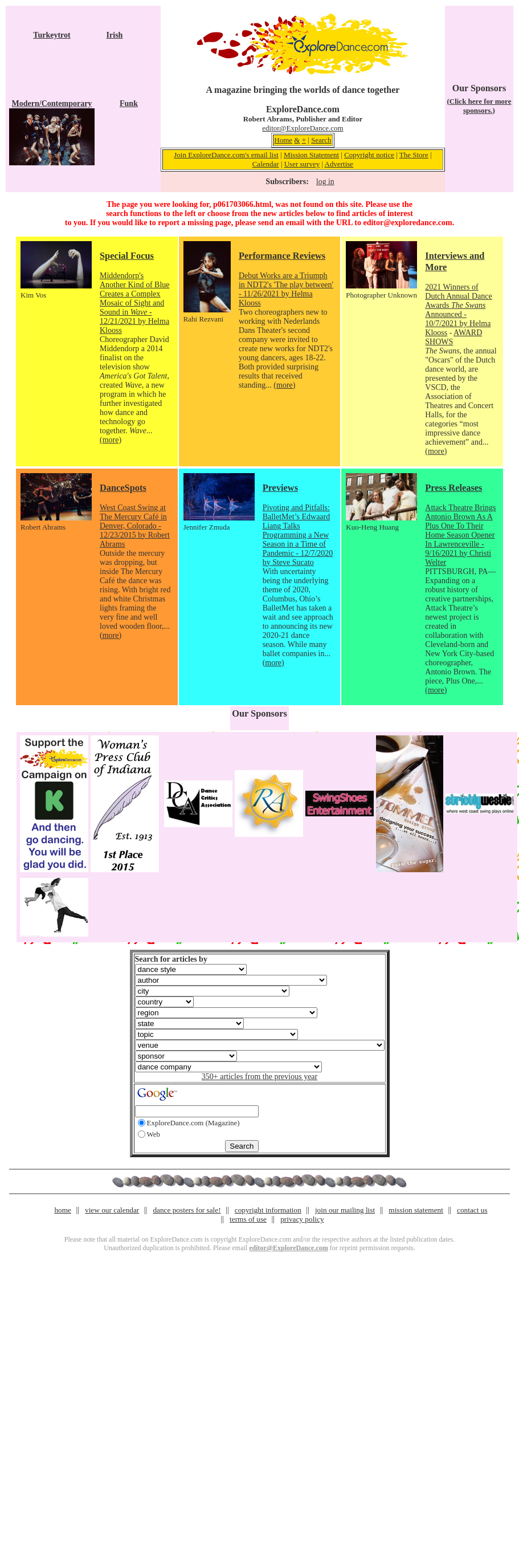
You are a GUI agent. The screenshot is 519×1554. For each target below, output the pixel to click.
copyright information (268, 1210)
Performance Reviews (282, 255)
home (62, 1210)
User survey (302, 164)
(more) (110, 440)
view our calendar (112, 1210)
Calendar (265, 164)
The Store (413, 154)
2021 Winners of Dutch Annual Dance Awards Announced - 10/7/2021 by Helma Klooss (458, 310)
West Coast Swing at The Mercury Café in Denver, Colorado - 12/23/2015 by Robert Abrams (135, 525)
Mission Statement (311, 154)
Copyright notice (369, 154)
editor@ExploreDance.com (302, 128)
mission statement (416, 1210)
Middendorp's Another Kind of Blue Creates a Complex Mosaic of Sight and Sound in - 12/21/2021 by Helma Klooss (134, 303)
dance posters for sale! (186, 1210)
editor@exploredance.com (407, 222)
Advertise (339, 164)
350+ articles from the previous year (259, 1076)
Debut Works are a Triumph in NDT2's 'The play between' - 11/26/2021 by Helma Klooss (286, 289)
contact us (472, 1210)
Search (321, 140)
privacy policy (302, 1219)
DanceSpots (123, 487)
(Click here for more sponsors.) (479, 106)
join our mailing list (345, 1210)
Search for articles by (171, 959)
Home (283, 140)
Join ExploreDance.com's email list (226, 154)
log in (325, 181)
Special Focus (127, 255)
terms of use (248, 1219)
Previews (280, 487)
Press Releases (453, 487)
